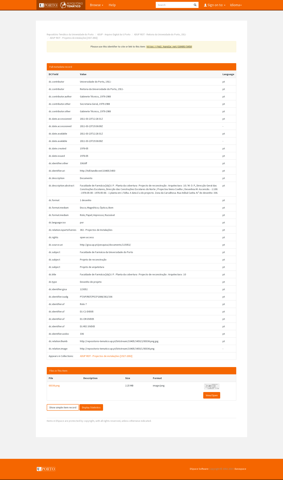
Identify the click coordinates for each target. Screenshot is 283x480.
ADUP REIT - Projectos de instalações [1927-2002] (73, 37)
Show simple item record (62, 407)
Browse (96, 5)
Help (111, 5)
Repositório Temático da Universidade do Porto (70, 34)
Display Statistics (91, 407)
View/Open (212, 395)
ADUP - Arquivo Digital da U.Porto (113, 34)
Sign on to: (216, 5)
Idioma (236, 5)
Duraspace (240, 468)
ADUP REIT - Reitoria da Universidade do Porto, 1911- (160, 34)
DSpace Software (199, 468)
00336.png (54, 385)
